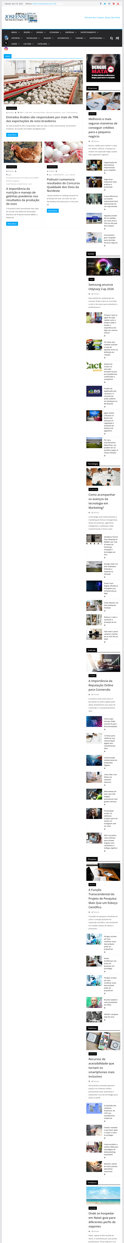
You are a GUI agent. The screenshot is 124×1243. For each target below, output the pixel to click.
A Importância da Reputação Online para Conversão (101, 685)
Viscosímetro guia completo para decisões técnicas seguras (111, 239)
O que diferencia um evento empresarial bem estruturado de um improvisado (111, 201)
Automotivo (63, 38)
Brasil (14, 32)
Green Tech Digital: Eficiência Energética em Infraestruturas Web (111, 588)
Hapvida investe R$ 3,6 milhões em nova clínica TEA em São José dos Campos (110, 220)
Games (91, 279)
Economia (54, 32)
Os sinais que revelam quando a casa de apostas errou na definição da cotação (111, 348)
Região (27, 32)
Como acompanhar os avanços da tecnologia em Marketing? (102, 501)
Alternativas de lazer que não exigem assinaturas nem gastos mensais (111, 796)
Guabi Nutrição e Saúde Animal (16, 184)
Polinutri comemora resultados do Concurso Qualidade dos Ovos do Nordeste (63, 185)
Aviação (47, 38)
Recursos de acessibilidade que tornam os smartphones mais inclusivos (102, 1067)
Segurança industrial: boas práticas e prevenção (110, 183)
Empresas (69, 32)
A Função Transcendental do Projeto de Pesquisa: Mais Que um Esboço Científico (103, 898)
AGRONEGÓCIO (58, 175)
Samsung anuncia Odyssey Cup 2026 (101, 287)
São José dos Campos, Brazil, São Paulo (102, 17)
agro (9, 175)
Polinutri (72, 175)
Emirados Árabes (39, 112)
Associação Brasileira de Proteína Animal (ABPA (22, 178)
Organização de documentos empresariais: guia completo (110, 166)
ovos (63, 112)
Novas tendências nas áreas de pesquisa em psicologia (110, 963)
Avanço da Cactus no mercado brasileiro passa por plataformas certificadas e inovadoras (110, 371)
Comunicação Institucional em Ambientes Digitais (110, 761)
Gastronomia (96, 38)
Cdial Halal (28, 112)
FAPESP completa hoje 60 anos (111, 1015)
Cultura (27, 44)
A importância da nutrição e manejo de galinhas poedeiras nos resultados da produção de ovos (22, 196)
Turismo (79, 38)
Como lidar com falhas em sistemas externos (110, 778)
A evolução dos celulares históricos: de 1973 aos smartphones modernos (110, 1111)
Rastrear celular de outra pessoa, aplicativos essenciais (111, 1168)
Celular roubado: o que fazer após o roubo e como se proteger (111, 1131)
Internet (92, 676)
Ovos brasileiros (72, 112)
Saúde (14, 44)
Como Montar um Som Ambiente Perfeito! (111, 605)
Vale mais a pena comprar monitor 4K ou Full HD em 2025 (111, 635)
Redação (11, 112)
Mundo (39, 32)
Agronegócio (11, 108)
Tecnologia (31, 38)
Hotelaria (42, 44)
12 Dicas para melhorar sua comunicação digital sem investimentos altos (109, 742)
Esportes (16, 38)
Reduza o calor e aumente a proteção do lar (110, 619)
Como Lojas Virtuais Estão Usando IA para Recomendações (110, 723)
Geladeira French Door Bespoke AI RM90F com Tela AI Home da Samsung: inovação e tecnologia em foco (111, 546)
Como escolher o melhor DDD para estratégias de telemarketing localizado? (111, 1149)
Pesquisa (92, 884)
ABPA (21, 112)
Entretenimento (88, 32)
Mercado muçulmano (53, 112)
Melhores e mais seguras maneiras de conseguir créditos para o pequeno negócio (103, 127)
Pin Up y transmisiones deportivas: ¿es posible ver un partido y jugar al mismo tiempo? (111, 446)
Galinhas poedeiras (12, 181)
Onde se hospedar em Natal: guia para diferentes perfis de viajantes (102, 1219)
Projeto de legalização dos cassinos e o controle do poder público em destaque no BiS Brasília (110, 396)
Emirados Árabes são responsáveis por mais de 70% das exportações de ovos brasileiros (42, 119)
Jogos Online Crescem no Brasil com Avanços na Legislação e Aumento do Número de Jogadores (109, 422)
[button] (18, 32)
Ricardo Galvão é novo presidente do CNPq (111, 1002)
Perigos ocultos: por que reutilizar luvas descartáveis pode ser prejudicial (110, 942)
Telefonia (92, 1054)
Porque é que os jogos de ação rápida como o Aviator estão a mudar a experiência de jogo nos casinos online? (110, 324)
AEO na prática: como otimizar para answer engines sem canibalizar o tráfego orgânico (110, 841)
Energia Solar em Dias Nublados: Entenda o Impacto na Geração (111, 569)
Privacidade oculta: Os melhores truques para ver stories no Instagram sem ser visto (111, 818)
